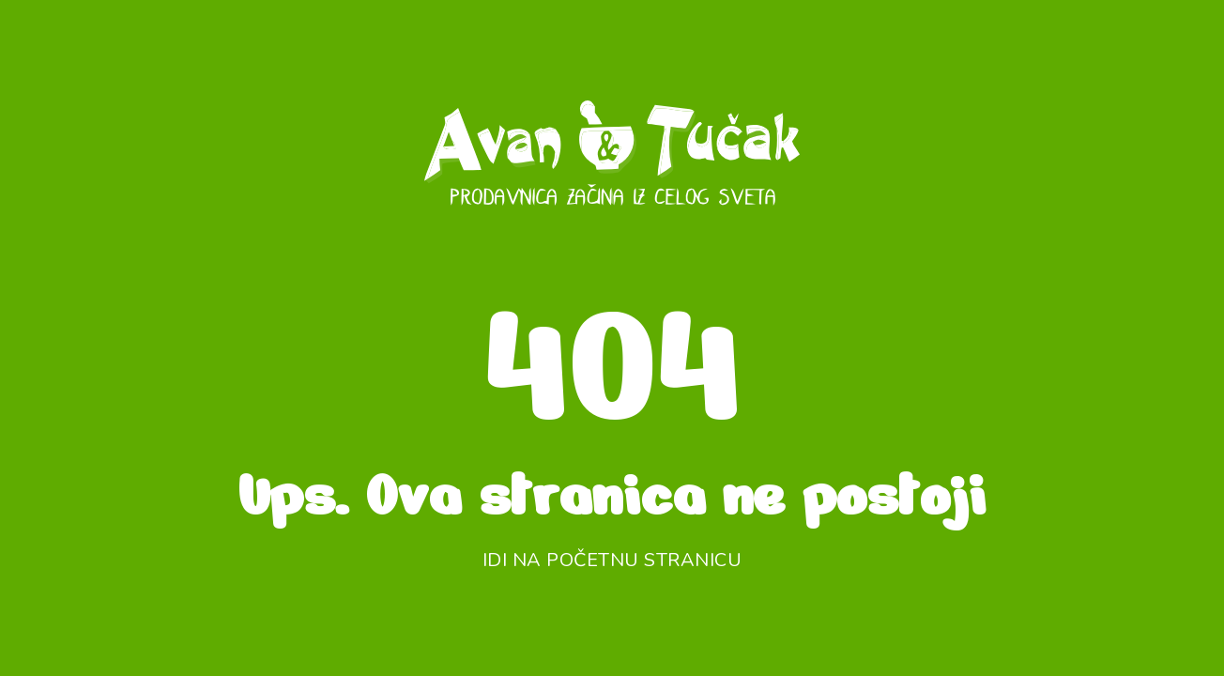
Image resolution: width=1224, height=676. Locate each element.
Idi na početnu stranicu (612, 560)
